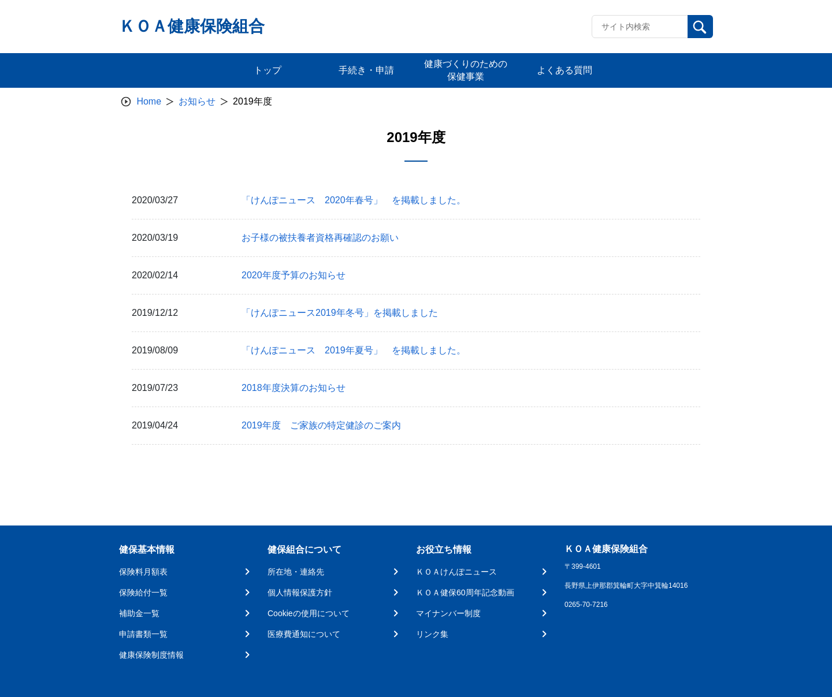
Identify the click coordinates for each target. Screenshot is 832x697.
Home (148, 101)
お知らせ (197, 101)
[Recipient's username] (640, 26)
